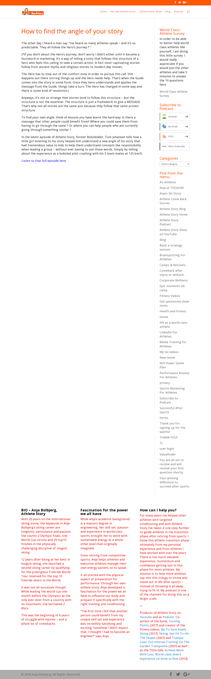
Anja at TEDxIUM (171, 188)
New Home (167, 357)
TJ (161, 443)
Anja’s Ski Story (170, 193)
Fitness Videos (170, 296)
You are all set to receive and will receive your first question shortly (172, 466)
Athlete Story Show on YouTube (173, 232)
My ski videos (169, 352)
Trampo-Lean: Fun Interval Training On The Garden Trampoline (164, 642)
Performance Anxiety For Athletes (174, 375)
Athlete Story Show (150, 11)
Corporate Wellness (174, 280)
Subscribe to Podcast (169, 400)
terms (164, 418)
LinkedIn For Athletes (168, 334)
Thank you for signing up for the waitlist (172, 427)
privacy (165, 383)
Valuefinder (168, 454)
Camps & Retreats (172, 265)
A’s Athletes (168, 182)
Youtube (146, 617)
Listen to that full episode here (43, 161)
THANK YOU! (168, 437)
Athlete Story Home (174, 214)
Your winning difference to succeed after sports (174, 482)
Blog (167, 11)
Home (103, 11)
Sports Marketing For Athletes (172, 390)
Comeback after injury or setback (172, 273)
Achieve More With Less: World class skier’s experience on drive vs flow (162, 654)
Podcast (178, 11)
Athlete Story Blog (173, 209)
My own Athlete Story (123, 11)
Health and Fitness (173, 311)
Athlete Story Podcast (169, 222)
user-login (167, 449)
